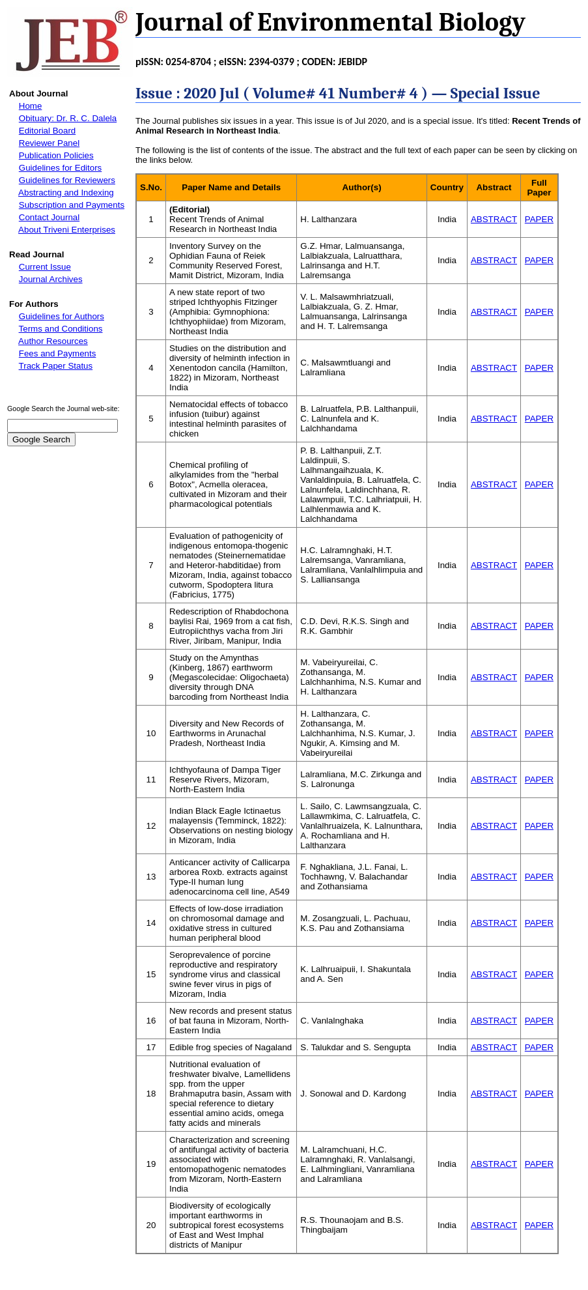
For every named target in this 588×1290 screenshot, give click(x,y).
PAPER (539, 219)
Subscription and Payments (71, 205)
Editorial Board (47, 131)
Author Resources (53, 341)
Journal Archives (51, 279)
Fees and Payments (57, 353)
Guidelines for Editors (60, 168)
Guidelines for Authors (61, 316)
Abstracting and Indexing (66, 192)
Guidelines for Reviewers (67, 180)
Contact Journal (49, 217)
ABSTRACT (494, 219)
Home (30, 106)
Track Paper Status (56, 366)
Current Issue (45, 267)
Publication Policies (56, 155)
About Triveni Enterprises (66, 230)
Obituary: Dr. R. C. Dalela (68, 118)
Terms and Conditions (61, 329)
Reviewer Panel (49, 143)
